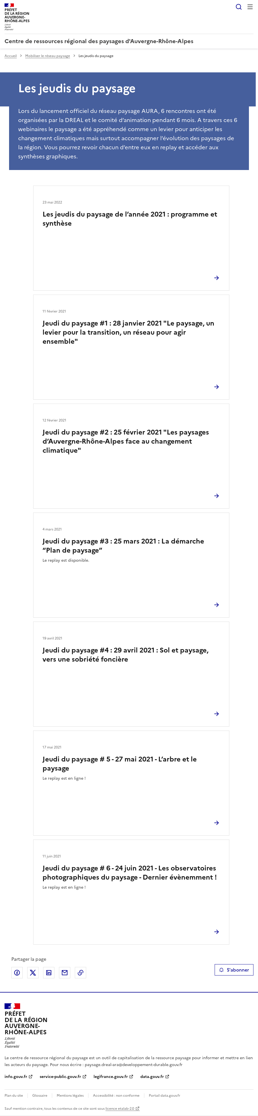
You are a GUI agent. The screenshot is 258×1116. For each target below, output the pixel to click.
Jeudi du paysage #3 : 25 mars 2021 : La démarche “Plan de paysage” (123, 545)
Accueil (11, 55)
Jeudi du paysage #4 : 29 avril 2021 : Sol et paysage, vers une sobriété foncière (125, 654)
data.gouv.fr (152, 1077)
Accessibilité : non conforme (116, 1095)
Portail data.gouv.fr (164, 1095)
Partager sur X (33, 972)
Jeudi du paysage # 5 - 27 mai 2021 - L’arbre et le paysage (120, 763)
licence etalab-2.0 (119, 1108)
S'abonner (234, 969)
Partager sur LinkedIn (48, 972)
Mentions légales (70, 1095)
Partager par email (64, 972)
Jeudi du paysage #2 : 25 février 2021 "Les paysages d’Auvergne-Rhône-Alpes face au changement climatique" (126, 441)
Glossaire (39, 1095)
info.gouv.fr (16, 1077)
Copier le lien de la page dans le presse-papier (80, 972)
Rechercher (238, 6)
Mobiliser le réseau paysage (47, 55)
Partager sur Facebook (17, 972)
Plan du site (14, 1095)
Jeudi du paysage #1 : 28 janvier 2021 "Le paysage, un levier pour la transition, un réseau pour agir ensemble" (128, 332)
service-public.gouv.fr (60, 1077)
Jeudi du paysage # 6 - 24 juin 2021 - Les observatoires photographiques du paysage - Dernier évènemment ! (130, 872)
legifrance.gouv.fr (111, 1077)
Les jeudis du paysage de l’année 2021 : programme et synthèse (130, 218)
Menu (250, 6)
